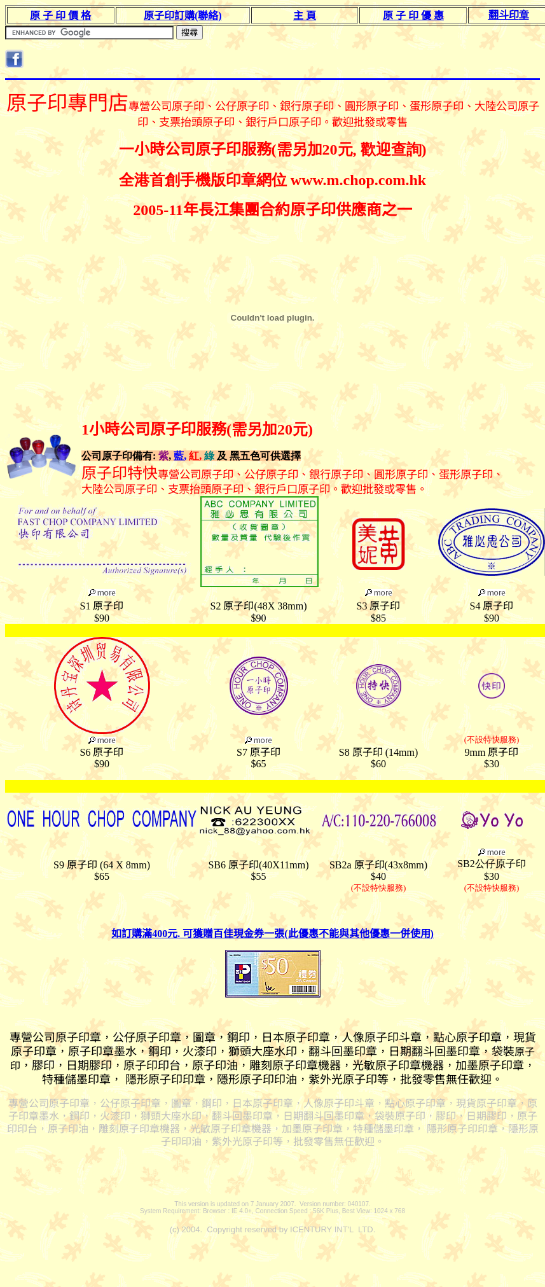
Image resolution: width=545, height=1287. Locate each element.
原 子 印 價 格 (60, 15)
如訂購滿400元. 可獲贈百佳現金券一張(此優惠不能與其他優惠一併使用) (272, 933)
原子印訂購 (183, 15)
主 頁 (304, 15)
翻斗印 (508, 15)
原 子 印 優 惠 (413, 15)
